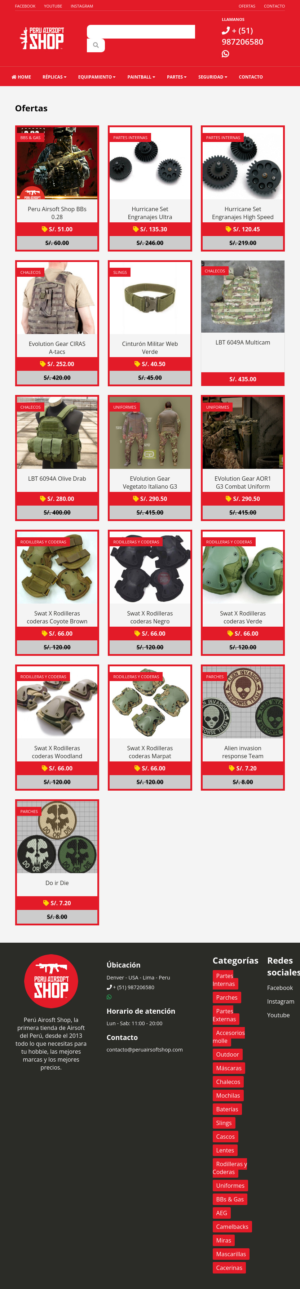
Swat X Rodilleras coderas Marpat (150, 752)
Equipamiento (97, 77)
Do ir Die (57, 883)
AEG (222, 1213)
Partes (177, 77)
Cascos (225, 1137)
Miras (223, 1240)
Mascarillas (231, 1254)
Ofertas (247, 6)
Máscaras (229, 1068)
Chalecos (31, 272)
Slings (120, 272)
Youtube (53, 6)
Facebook (25, 6)
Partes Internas (130, 137)
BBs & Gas (31, 137)
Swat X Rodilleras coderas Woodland (57, 752)
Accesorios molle (229, 1037)
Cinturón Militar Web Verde (150, 348)
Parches (215, 676)
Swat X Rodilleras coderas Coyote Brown (57, 617)
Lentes (225, 1150)
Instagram (82, 6)
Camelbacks (232, 1227)
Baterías (227, 1109)
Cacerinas (229, 1268)
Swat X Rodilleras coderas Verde (243, 617)
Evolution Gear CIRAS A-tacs (57, 348)
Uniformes (124, 407)
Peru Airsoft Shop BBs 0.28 (57, 213)
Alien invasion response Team (243, 752)
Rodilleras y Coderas (43, 542)
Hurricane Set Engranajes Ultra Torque (150, 217)
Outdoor (227, 1054)
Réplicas (55, 77)
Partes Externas (224, 1015)
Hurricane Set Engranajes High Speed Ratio (243, 217)
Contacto (274, 6)
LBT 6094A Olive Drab (57, 479)
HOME (21, 77)
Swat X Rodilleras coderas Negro (150, 617)
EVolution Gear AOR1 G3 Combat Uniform (243, 482)
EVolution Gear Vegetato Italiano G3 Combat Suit (150, 486)
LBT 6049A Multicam (243, 342)
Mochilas (228, 1095)
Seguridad (212, 77)
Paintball (141, 77)
